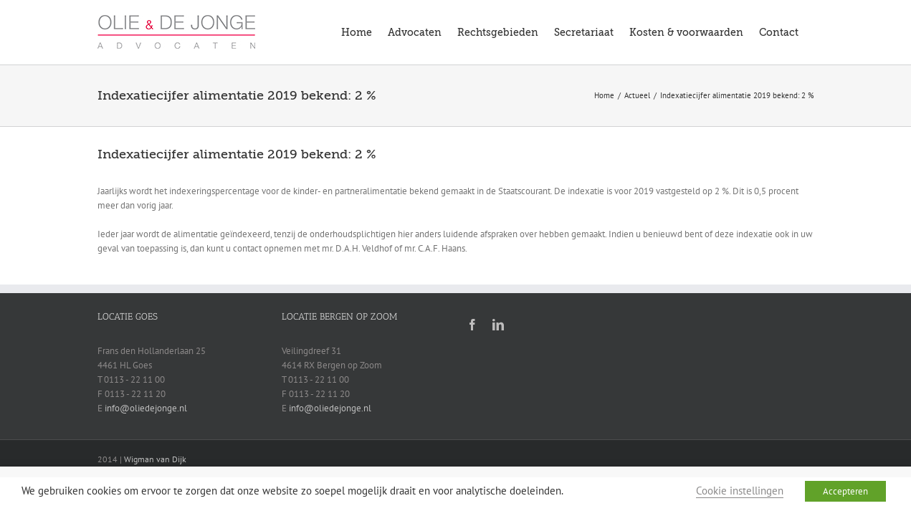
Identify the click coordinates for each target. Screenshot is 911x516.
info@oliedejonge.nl (146, 408)
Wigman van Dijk (155, 459)
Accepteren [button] (845, 491)
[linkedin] (498, 324)
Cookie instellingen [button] (739, 490)
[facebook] (472, 324)
